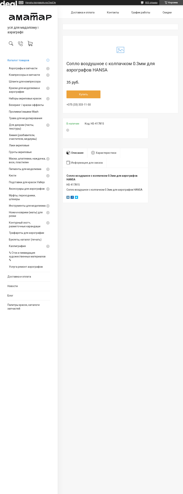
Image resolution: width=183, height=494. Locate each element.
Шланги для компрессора (25, 81)
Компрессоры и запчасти (24, 74)
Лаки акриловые (19, 145)
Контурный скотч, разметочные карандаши (24, 224)
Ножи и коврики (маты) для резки (26, 214)
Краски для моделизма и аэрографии (24, 90)
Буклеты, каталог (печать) (25, 239)
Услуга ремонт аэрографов (26, 266)
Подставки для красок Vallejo (27, 182)
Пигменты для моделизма (25, 169)
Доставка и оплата (19, 276)
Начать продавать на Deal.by (40, 2)
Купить (83, 94)
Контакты (113, 12)
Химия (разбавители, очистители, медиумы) (23, 137)
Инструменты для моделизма (27, 205)
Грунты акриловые (20, 152)
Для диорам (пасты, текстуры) (21, 126)
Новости (12, 286)
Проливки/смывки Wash (23, 111)
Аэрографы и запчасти (23, 68)
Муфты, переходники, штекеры (22, 197)
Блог (10, 295)
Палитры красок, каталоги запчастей (23, 306)
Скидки (167, 12)
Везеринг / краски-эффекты (26, 104)
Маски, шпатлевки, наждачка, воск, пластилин (27, 160)
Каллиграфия (17, 246)
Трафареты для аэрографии (26, 232)
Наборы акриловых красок (25, 98)
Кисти (12, 175)
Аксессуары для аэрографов (27, 188)
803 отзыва (151, 2)
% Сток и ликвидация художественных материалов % (27, 256)
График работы (140, 12)
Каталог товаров (18, 60)
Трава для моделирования (25, 118)
